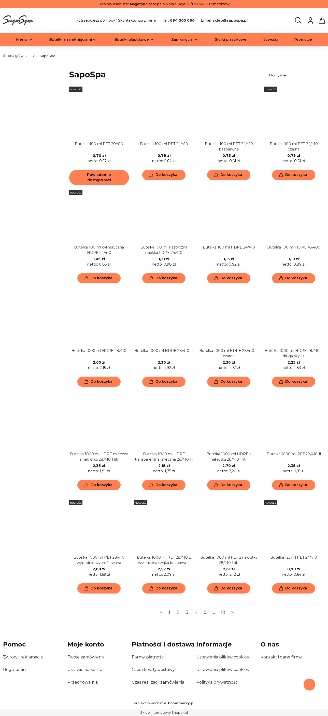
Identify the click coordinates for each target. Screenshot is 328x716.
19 (223, 612)
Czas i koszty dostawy (153, 669)
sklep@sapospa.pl (230, 20)
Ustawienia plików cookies (222, 657)
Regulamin (14, 669)
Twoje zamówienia (86, 657)
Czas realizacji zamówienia (158, 682)
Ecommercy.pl (181, 703)
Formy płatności (148, 657)
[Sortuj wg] (296, 75)
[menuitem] (21, 39)
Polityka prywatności (217, 682)
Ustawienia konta (84, 669)
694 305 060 (182, 20)
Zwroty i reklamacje (23, 657)
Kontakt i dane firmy (281, 657)
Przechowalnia (82, 682)
